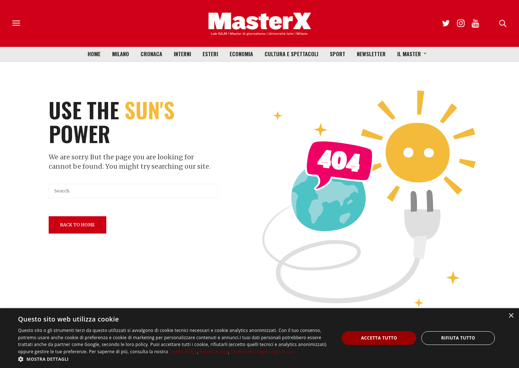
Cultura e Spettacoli (291, 54)
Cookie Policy (183, 352)
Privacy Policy (213, 352)
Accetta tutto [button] (379, 338)
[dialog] (259, 338)
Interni (182, 54)
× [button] (511, 316)
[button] (174, 359)
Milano (120, 54)
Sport (337, 54)
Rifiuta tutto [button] (458, 338)
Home (94, 54)
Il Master (409, 54)
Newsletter (371, 54)
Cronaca (151, 54)
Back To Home (77, 224)
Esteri (210, 54)
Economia (241, 54)
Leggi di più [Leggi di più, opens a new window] (281, 352)
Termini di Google (249, 352)
